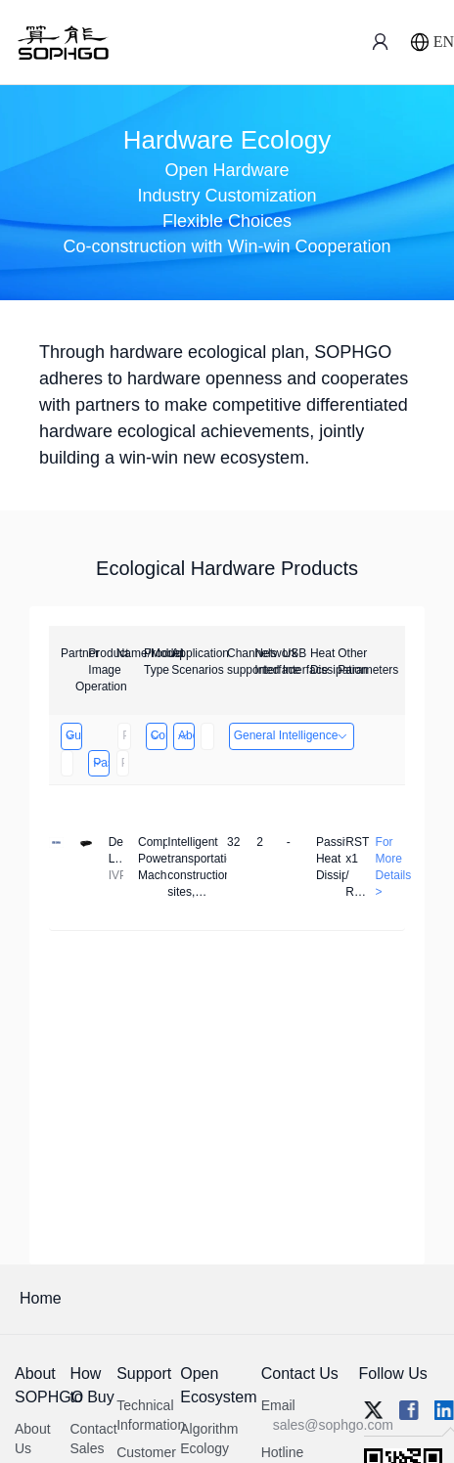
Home (41, 1298)
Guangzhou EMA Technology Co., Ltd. (73, 735)
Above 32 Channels (185, 735)
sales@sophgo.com (333, 1425)
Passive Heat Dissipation (100, 763)
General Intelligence (292, 735)
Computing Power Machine (158, 735)
